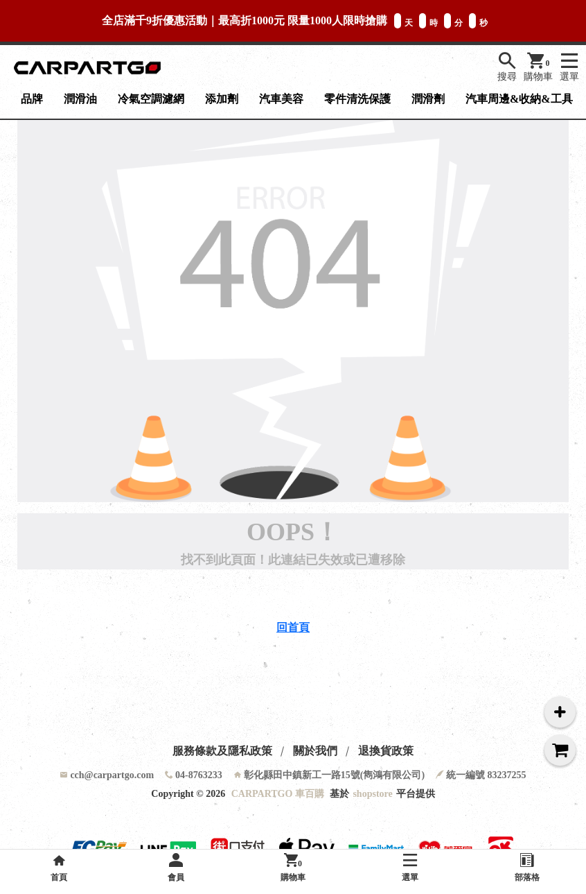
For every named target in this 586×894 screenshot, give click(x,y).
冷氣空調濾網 (151, 99)
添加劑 (221, 99)
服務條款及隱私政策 (222, 751)
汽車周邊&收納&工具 (519, 99)
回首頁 (293, 627)
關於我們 (315, 751)
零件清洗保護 (357, 99)
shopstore (372, 794)
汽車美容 (281, 99)
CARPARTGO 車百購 (277, 794)
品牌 (32, 99)
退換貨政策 (386, 751)
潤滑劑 (428, 99)
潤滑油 (80, 99)
